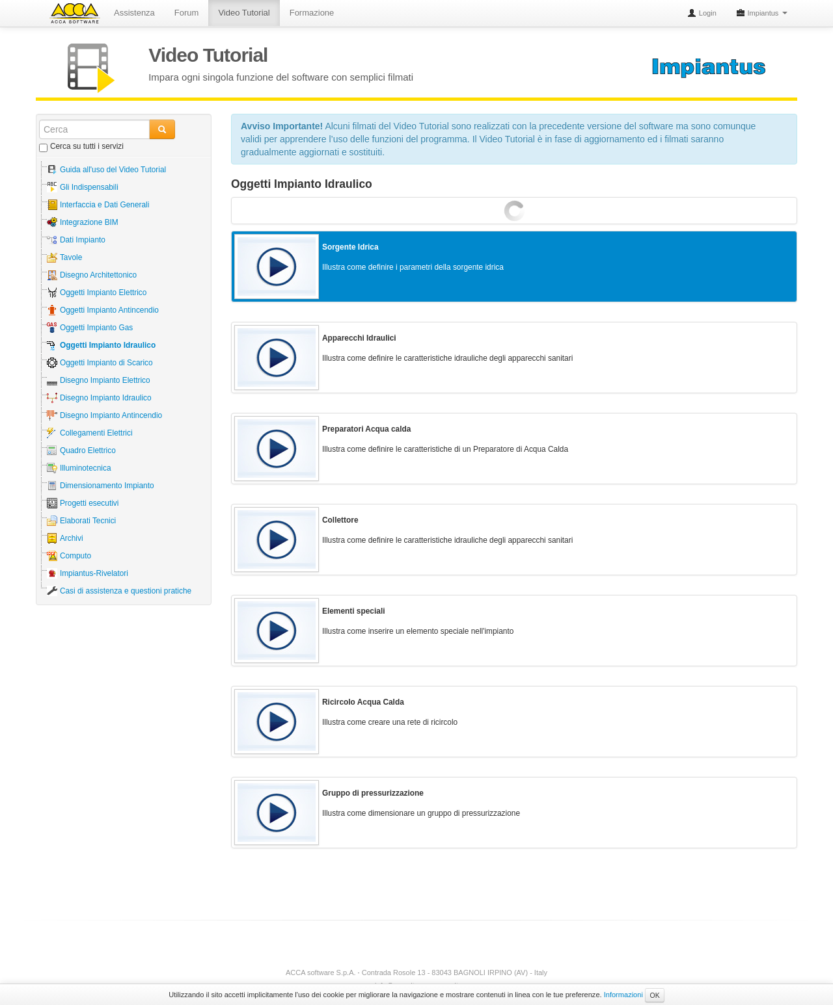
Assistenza (134, 13)
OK (654, 995)
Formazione (312, 13)
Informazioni (623, 994)
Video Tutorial (243, 13)
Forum (186, 13)
